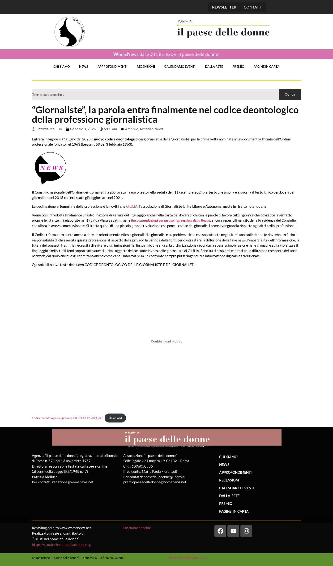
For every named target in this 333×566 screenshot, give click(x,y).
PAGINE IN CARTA (266, 66)
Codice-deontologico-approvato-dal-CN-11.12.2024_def (67, 418)
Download (115, 418)
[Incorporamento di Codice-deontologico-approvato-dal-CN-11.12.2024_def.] (166, 341)
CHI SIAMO (62, 66)
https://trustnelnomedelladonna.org (61, 544)
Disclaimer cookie (137, 528)
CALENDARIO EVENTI (180, 66)
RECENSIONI (146, 66)
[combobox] (155, 94)
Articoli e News (151, 129)
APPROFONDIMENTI (112, 66)
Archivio (131, 129)
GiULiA (131, 206)
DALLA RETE (214, 66)
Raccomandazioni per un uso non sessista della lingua (170, 220)
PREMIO (238, 66)
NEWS (83, 66)
